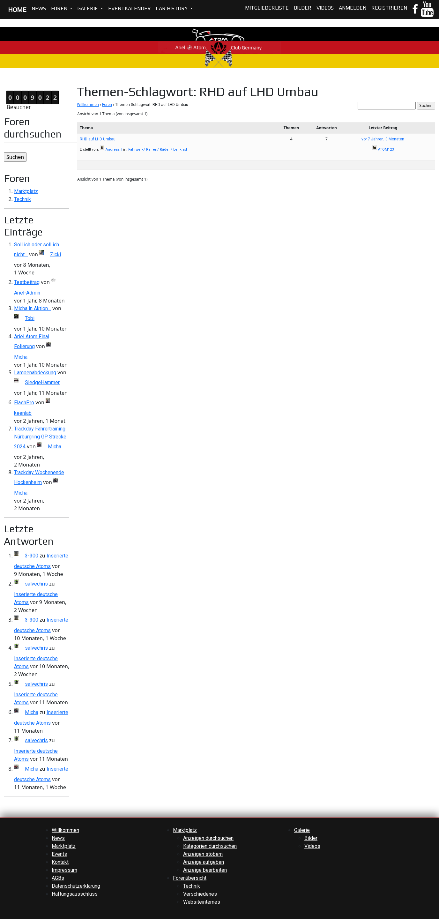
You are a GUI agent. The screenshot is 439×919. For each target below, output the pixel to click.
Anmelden (352, 8)
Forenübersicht (189, 878)
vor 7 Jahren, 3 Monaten (382, 139)
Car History (172, 8)
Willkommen (88, 104)
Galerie (88, 8)
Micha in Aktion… (32, 308)
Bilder (302, 8)
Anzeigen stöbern (203, 854)
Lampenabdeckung (35, 373)
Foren (60, 8)
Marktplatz (26, 191)
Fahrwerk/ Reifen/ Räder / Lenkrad (157, 149)
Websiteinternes (201, 902)
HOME (17, 9)
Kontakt (60, 862)
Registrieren (389, 8)
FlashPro (24, 403)
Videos (325, 8)
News (39, 8)
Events (59, 854)
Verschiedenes (200, 894)
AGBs (58, 878)
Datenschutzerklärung (76, 886)
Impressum (64, 870)
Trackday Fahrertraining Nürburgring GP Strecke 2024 (40, 438)
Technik (22, 199)
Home (6, 80)
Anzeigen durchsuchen (208, 838)
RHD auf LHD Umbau (97, 139)
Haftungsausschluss (75, 894)
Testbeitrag (27, 282)
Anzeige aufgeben (203, 862)
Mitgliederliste (267, 8)
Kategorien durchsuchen (210, 846)
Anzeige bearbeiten (205, 870)
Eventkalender (129, 8)
